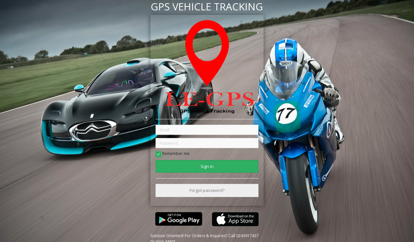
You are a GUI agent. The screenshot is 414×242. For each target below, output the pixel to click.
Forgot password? (207, 190)
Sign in (207, 166)
